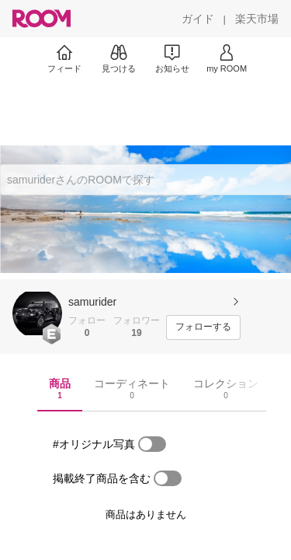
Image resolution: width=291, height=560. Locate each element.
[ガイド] (198, 19)
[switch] (152, 444)
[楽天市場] (257, 19)
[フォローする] (203, 327)
